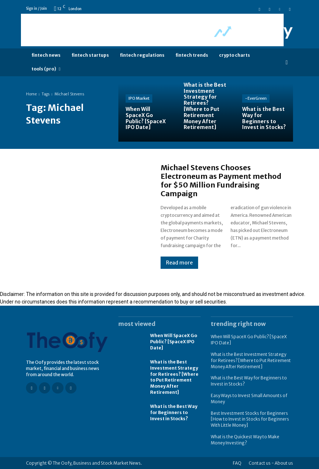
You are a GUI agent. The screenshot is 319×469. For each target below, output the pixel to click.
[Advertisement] (152, 30)
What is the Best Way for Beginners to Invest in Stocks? (173, 412)
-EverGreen (256, 98)
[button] (286, 62)
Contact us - (261, 462)
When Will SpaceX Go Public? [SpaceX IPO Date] (173, 341)
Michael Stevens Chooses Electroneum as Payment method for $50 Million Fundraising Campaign (221, 180)
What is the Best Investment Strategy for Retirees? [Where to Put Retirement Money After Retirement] (174, 377)
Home (31, 94)
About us (284, 462)
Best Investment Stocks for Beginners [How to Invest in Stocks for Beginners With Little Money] (250, 419)
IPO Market (138, 98)
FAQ (237, 462)
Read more (179, 262)
